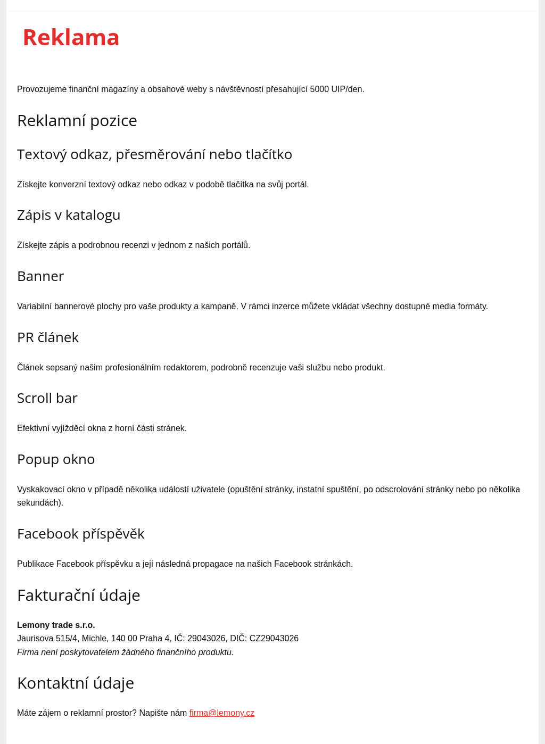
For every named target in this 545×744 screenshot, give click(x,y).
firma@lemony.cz (222, 712)
